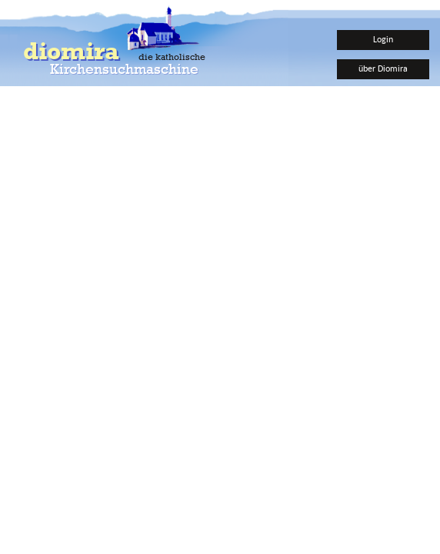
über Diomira (383, 68)
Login (383, 39)
